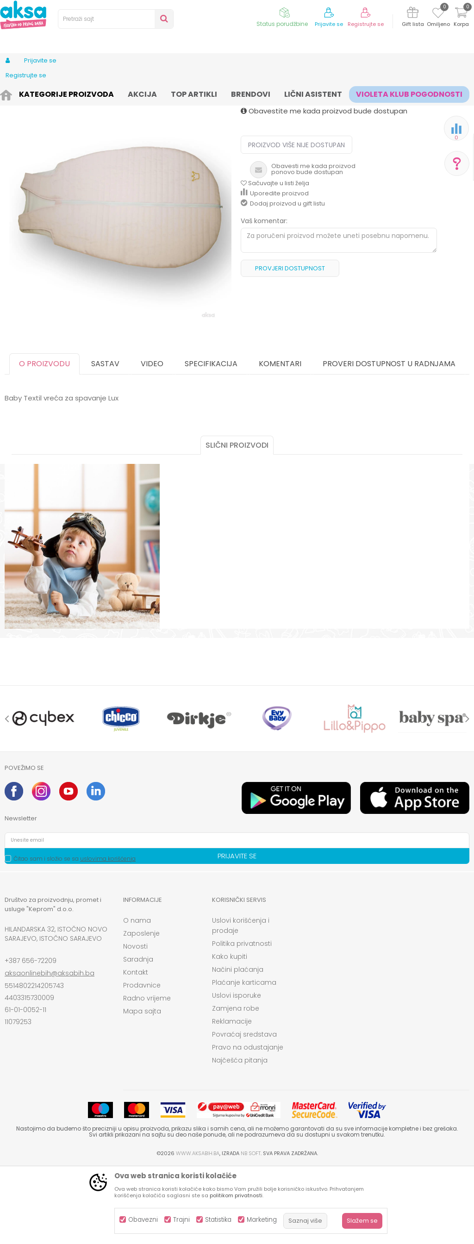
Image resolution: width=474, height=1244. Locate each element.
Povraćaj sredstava (244, 1110)
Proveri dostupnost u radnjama (389, 440)
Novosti (135, 1022)
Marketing (262, 1219)
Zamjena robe (235, 1084)
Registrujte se (366, 24)
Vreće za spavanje (259, 94)
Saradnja (138, 1035)
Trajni (181, 1219)
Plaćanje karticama (244, 1058)
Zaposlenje (141, 1009)
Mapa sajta (142, 1087)
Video (152, 440)
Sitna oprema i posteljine (190, 94)
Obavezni (143, 1219)
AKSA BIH (17, 94)
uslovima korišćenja (108, 935)
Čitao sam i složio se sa (74, 934)
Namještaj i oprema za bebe (108, 94)
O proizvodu (44, 440)
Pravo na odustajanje (247, 1123)
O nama (137, 996)
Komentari (280, 440)
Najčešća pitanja (240, 1136)
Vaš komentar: (264, 297)
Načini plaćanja (237, 1045)
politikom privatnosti (236, 1195)
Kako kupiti (229, 1033)
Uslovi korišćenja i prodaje (240, 1002)
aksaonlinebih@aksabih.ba (49, 1049)
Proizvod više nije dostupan (296, 221)
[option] (120, 284)
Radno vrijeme (147, 1074)
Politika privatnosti (242, 1020)
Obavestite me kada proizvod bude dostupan (324, 187)
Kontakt (135, 1048)
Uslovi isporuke (236, 1071)
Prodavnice (142, 1061)
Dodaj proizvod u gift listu (283, 279)
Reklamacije (232, 1097)
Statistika (218, 1219)
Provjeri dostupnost (290, 344)
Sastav (105, 440)
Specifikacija (211, 440)
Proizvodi (49, 94)
